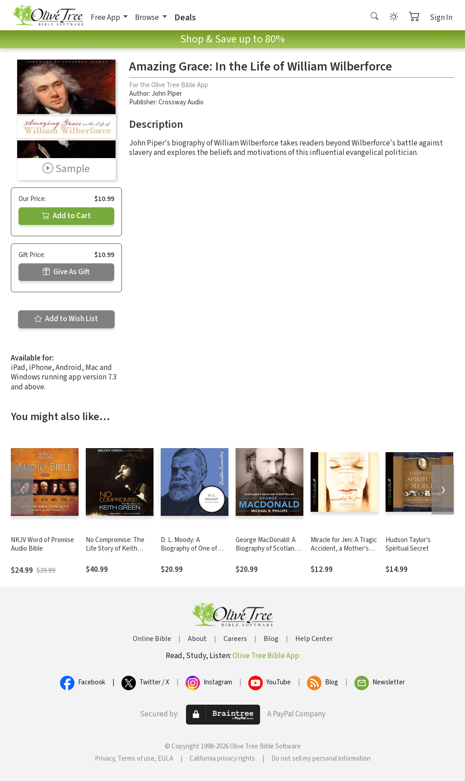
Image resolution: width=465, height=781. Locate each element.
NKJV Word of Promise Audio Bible (42, 544)
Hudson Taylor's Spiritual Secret (408, 544)
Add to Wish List (66, 318)
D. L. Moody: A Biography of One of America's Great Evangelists (189, 553)
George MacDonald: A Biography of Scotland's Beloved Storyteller (269, 548)
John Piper (167, 93)
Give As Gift (66, 272)
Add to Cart (66, 215)
